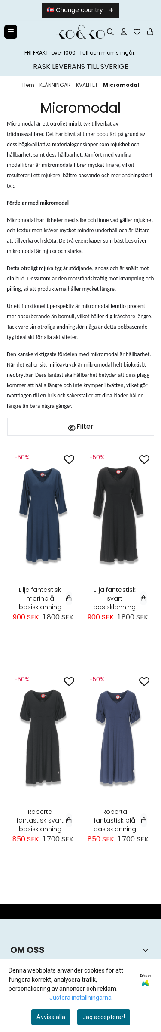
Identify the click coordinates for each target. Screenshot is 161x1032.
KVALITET (87, 85)
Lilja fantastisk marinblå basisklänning (45, 598)
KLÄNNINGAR (55, 85)
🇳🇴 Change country (75, 10)
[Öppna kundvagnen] (150, 32)
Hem (29, 85)
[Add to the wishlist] (69, 459)
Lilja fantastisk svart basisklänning (120, 598)
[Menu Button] (10, 32)
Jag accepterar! (103, 1017)
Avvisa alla (50, 1017)
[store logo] (80, 32)
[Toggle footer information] (147, 949)
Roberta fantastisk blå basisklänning (120, 820)
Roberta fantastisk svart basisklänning (44, 820)
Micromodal (121, 85)
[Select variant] (69, 598)
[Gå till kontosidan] (123, 32)
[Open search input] (110, 31)
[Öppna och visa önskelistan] (137, 32)
